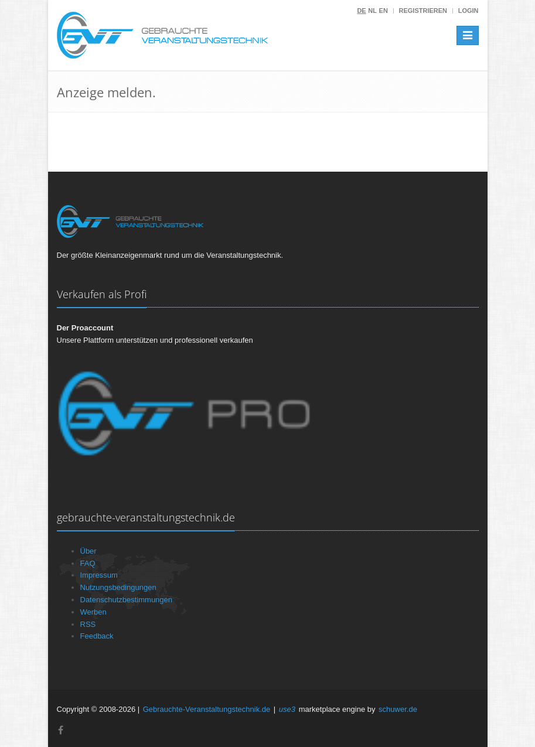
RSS (88, 624)
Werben (93, 612)
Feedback (97, 636)
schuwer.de (398, 709)
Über (88, 551)
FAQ (88, 563)
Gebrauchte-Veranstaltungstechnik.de (207, 709)
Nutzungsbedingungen (118, 587)
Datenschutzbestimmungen (126, 599)
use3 (287, 709)
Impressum (99, 575)
